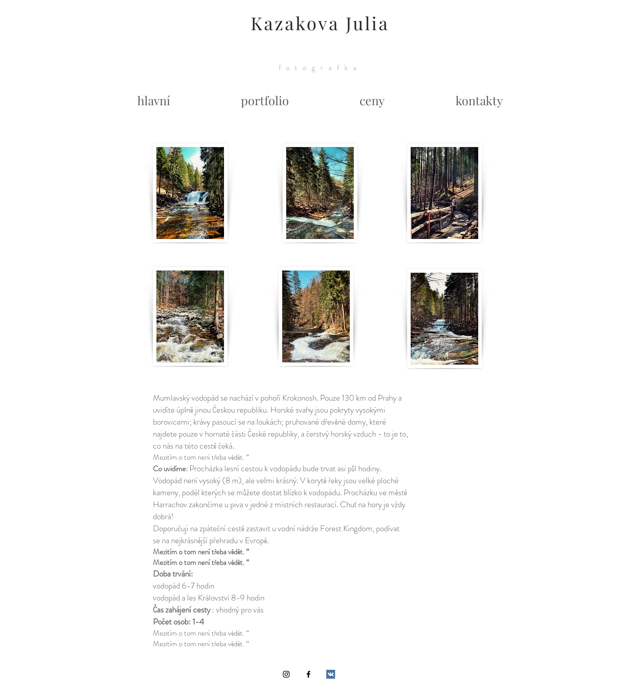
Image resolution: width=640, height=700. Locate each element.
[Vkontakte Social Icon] (330, 674)
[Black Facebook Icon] (308, 674)
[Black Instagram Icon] (286, 674)
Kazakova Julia (320, 23)
